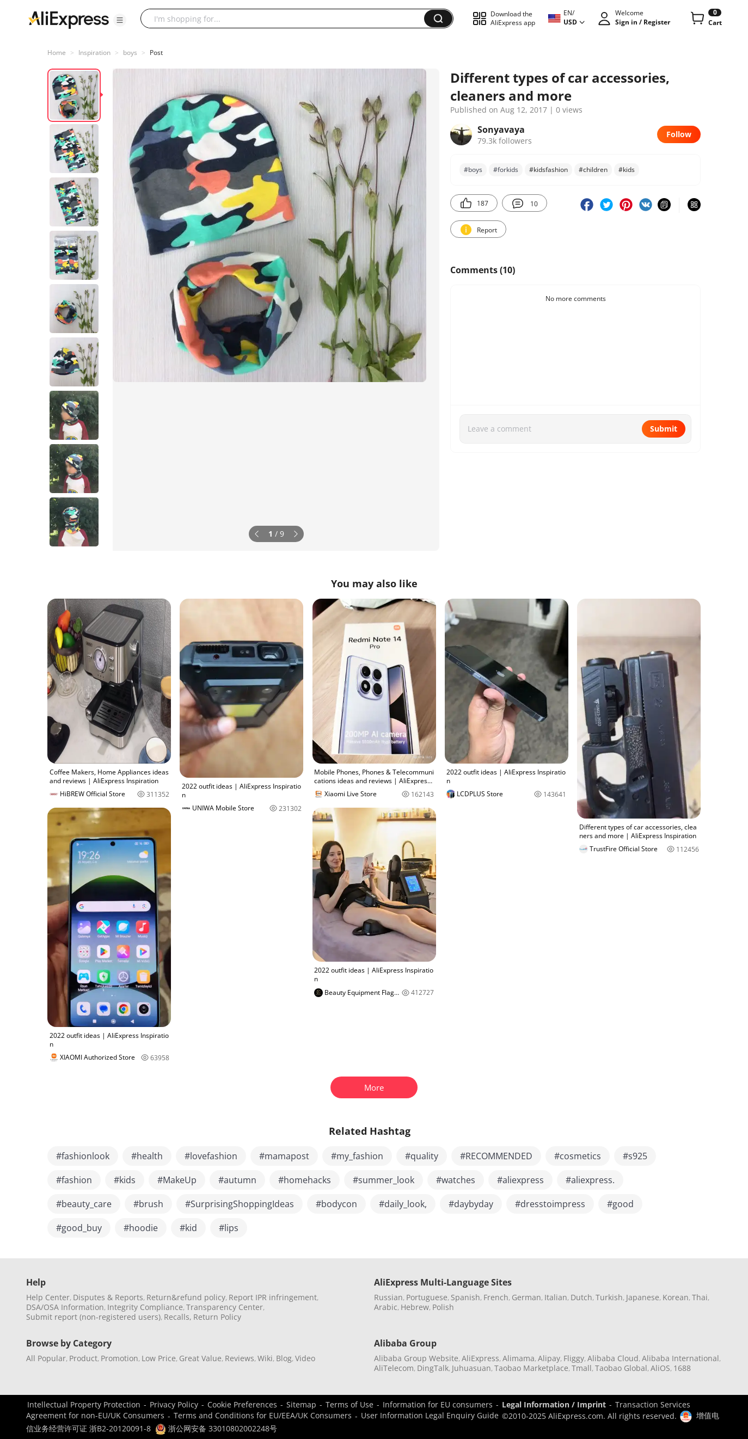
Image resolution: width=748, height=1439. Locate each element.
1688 (682, 1368)
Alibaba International (680, 1358)
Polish (443, 1307)
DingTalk (433, 1368)
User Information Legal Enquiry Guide (430, 1415)
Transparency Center (224, 1307)
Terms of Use (349, 1404)
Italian (555, 1297)
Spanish (465, 1297)
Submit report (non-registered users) (93, 1317)
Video (305, 1358)
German (526, 1297)
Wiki (265, 1358)
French (495, 1297)
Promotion (119, 1358)
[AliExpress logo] (68, 19)
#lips (228, 1228)
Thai (700, 1297)
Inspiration (94, 52)
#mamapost (284, 1156)
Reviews (239, 1358)
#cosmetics (577, 1156)
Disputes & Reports (108, 1297)
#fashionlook (82, 1156)
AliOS (660, 1368)
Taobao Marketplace (531, 1368)
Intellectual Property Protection (83, 1404)
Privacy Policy (174, 1404)
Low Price (159, 1358)
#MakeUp (177, 1180)
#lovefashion (211, 1156)
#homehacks (304, 1180)
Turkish (609, 1297)
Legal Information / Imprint (554, 1404)
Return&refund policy (185, 1297)
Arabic (385, 1307)
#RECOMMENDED (496, 1156)
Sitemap (301, 1404)
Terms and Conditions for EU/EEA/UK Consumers (263, 1415)
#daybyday (471, 1204)
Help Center (48, 1297)
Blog (284, 1358)
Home (56, 52)
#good (620, 1204)
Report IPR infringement (273, 1297)
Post (156, 52)
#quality (421, 1156)
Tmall (582, 1368)
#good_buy (79, 1228)
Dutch (581, 1297)
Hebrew (415, 1307)
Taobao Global (621, 1368)
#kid (188, 1228)
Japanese (642, 1297)
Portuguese (426, 1297)
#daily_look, (403, 1204)
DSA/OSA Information (65, 1307)
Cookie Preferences (242, 1404)
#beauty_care (84, 1204)
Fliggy (573, 1358)
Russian (388, 1297)
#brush (148, 1204)
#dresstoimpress (550, 1204)
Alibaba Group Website (416, 1358)
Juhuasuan (471, 1368)
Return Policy (217, 1317)
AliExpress (480, 1358)
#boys (473, 169)
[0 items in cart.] (705, 18)
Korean (676, 1297)
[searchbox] (286, 18)
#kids (125, 1180)
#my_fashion (357, 1156)
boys (130, 52)
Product (83, 1358)
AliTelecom (394, 1368)
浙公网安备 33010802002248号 (216, 1428)
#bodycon (336, 1204)
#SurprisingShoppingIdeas (239, 1204)
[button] (119, 20)
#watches (455, 1180)
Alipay (549, 1358)
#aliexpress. (590, 1180)
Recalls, (178, 1317)
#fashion (74, 1180)
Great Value (200, 1358)
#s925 (635, 1156)
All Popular (46, 1358)
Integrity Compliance (145, 1307)
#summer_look (383, 1180)
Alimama (518, 1358)
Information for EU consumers (438, 1404)
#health (147, 1156)
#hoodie (141, 1228)
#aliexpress (520, 1180)
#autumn (237, 1180)
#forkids (505, 169)
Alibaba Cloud (613, 1358)
